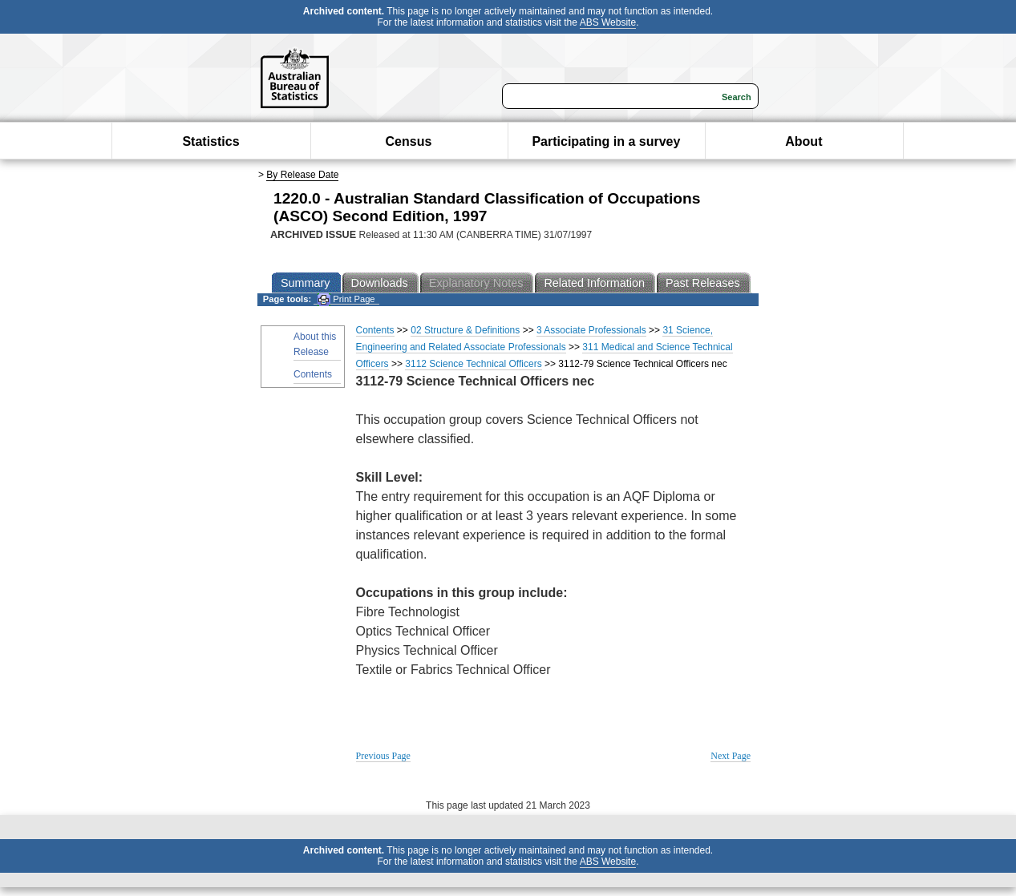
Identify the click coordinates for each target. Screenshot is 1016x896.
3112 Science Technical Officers (473, 363)
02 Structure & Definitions (465, 330)
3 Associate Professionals (591, 330)
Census (409, 141)
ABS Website (608, 22)
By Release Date (302, 174)
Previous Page (383, 755)
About (803, 141)
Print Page (346, 299)
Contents (312, 374)
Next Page (730, 755)
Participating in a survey (606, 141)
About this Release (314, 344)
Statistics (210, 141)
